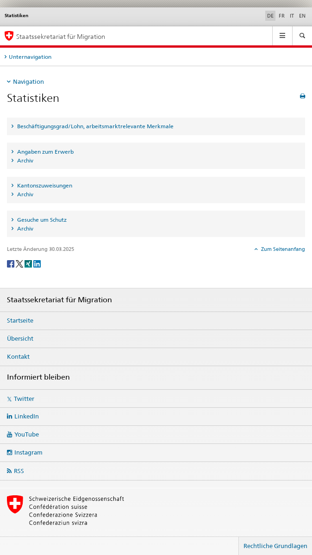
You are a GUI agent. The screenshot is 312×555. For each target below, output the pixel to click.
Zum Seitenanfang (282, 249)
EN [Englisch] (302, 15)
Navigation (28, 81)
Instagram (28, 452)
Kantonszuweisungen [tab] (44, 185)
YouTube (26, 434)
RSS (19, 470)
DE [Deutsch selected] (270, 15)
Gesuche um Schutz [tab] (41, 219)
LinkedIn (26, 416)
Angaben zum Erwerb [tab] (45, 151)
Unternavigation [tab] (30, 56)
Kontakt (18, 356)
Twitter (24, 398)
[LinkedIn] (37, 263)
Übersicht (20, 338)
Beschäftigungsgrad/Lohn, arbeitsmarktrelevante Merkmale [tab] (95, 126)
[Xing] (29, 263)
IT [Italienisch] (292, 15)
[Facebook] (11, 263)
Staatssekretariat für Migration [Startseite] (60, 36)
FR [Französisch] (282, 15)
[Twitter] (20, 263)
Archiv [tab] (24, 160)
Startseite (20, 320)
